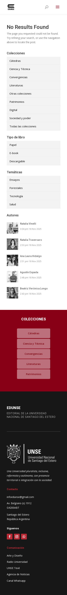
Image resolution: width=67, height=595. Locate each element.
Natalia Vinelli (28, 223)
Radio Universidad (17, 561)
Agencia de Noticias (18, 574)
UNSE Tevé (13, 568)
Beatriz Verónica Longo (34, 288)
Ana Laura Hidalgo (31, 256)
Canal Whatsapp (16, 580)
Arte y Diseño (15, 555)
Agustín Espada (29, 272)
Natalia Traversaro (31, 239)
